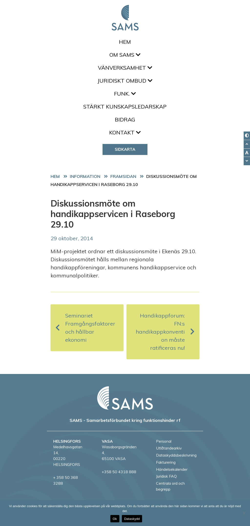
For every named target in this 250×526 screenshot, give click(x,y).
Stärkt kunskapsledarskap (125, 106)
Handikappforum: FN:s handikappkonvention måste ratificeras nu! (165, 331)
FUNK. (125, 93)
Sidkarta (125, 149)
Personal (163, 441)
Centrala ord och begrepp (170, 486)
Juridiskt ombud (124, 80)
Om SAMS (124, 54)
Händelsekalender (172, 469)
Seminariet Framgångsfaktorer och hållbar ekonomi (85, 327)
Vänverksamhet (125, 67)
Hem (125, 41)
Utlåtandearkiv (169, 448)
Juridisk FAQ (166, 476)
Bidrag (125, 119)
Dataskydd (132, 519)
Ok (115, 519)
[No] (243, 513)
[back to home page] (125, 398)
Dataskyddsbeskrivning (176, 455)
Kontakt (125, 132)
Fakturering (166, 462)
